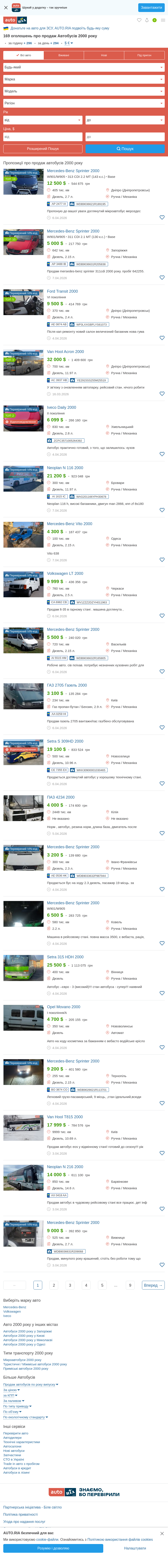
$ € (67, 43)
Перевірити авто (15, 1433)
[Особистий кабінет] (163, 20)
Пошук (125, 149)
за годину (19, 43)
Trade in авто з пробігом (21, 1464)
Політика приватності (20, 1514)
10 (13, 239)
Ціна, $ (8, 129)
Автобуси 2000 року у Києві (24, 1335)
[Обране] (139, 20)
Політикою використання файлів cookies (120, 1539)
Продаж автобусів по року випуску (29, 1384)
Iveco (7, 1316)
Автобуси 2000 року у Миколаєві (27, 1340)
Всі (25, 55)
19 (13, 179)
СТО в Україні (13, 1459)
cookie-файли (47, 1539)
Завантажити (151, 7)
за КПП (8, 1395)
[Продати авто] (154, 20)
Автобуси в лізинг (16, 1472)
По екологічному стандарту (24, 1417)
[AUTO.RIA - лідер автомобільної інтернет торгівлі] (15, 20)
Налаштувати (135, 1548)
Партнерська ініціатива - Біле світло (32, 1507)
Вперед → (153, 1285)
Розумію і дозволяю (53, 1548)
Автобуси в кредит (17, 1468)
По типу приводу (15, 1406)
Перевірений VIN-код (21, 172)
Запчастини (12, 1455)
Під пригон (144, 55)
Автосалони (12, 1446)
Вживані (63, 55)
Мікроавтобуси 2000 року (22, 1360)
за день (48, 43)
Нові (104, 55)
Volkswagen (12, 1311)
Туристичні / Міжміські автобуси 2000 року (35, 1364)
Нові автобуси (13, 1450)
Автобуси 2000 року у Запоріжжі (27, 1331)
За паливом (12, 1401)
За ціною (10, 1390)
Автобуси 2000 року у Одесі (24, 1344)
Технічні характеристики (21, 1442)
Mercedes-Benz (14, 1307)
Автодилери (12, 1437)
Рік (5, 112)
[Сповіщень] (147, 20)
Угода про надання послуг (24, 1522)
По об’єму (10, 1411)
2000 (73, 171)
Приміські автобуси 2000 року (25, 1368)
